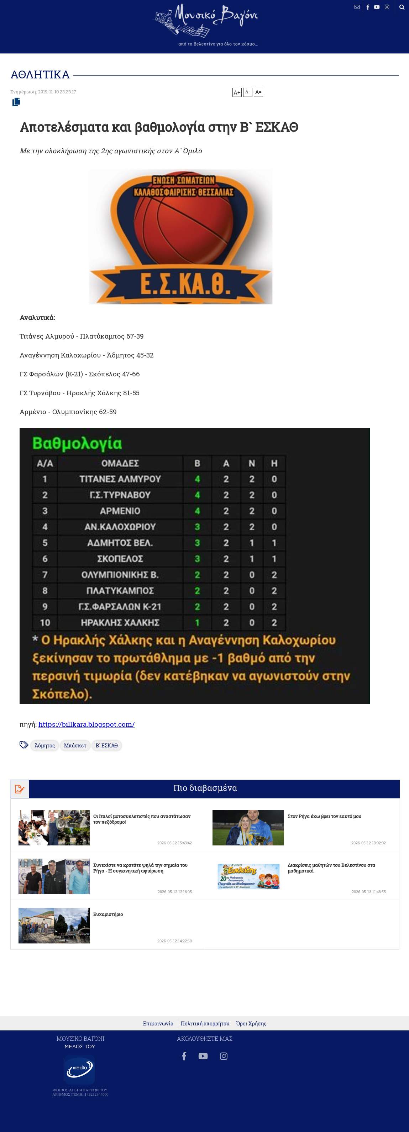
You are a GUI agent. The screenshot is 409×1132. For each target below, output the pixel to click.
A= (258, 92)
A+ (237, 92)
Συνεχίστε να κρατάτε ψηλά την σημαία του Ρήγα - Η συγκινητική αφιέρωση (140, 868)
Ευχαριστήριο (108, 914)
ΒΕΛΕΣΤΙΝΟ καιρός (44, 28)
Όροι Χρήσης (251, 1023)
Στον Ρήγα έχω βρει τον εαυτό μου (324, 816)
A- (247, 91)
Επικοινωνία (158, 1023)
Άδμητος (45, 745)
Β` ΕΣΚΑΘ (107, 745)
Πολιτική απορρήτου (205, 1023)
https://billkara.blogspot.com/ (86, 724)
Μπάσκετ (75, 745)
